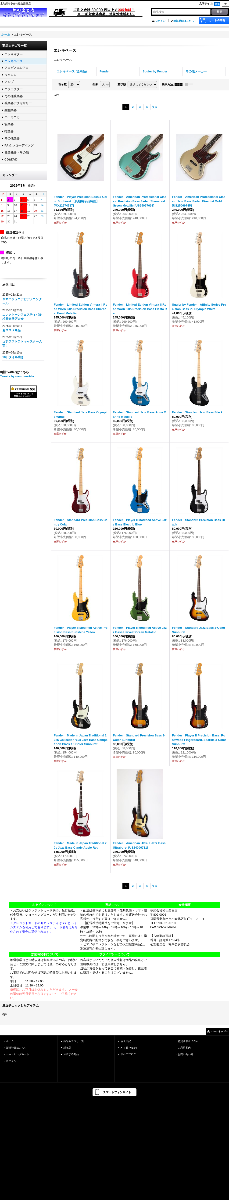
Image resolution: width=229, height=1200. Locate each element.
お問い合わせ (185, 1054)
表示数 (63, 84)
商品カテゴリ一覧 (73, 1041)
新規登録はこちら (183, 20)
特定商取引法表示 (188, 1041)
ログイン (160, 20)
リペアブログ (128, 1054)
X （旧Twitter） (129, 1047)
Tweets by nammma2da (17, 376)
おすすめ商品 (71, 1054)
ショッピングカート (17, 1054)
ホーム (10, 1041)
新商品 (67, 1047)
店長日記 (126, 1041)
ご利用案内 (184, 1047)
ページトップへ (219, 1031)
